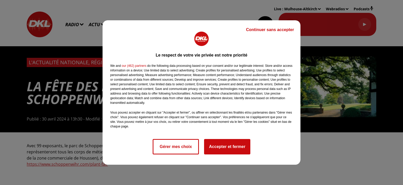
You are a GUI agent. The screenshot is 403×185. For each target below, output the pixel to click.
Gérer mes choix (176, 146)
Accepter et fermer (227, 146)
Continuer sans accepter (270, 29)
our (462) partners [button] (134, 66)
